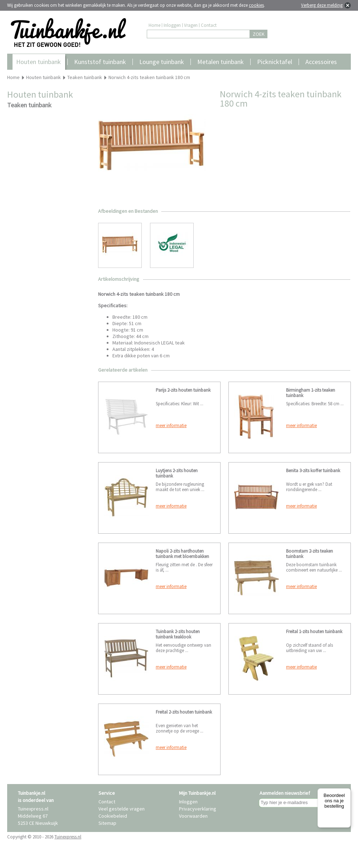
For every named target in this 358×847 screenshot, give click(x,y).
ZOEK (259, 34)
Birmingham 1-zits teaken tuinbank (310, 392)
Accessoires (321, 62)
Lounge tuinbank (161, 62)
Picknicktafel (274, 62)
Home (154, 25)
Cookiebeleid (112, 816)
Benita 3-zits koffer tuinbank (313, 470)
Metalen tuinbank (220, 62)
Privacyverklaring (197, 809)
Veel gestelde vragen (121, 809)
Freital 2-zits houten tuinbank (184, 712)
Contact (209, 25)
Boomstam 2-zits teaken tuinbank (309, 553)
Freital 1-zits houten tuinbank (314, 631)
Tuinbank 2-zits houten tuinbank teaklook (178, 634)
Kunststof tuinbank (100, 62)
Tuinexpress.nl (67, 837)
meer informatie (171, 425)
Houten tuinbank (38, 62)
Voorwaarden (193, 816)
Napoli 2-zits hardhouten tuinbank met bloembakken (182, 553)
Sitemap (107, 823)
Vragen (191, 25)
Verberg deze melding (322, 5)
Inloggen (172, 25)
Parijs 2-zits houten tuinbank (183, 390)
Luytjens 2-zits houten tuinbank (177, 473)
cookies (256, 5)
